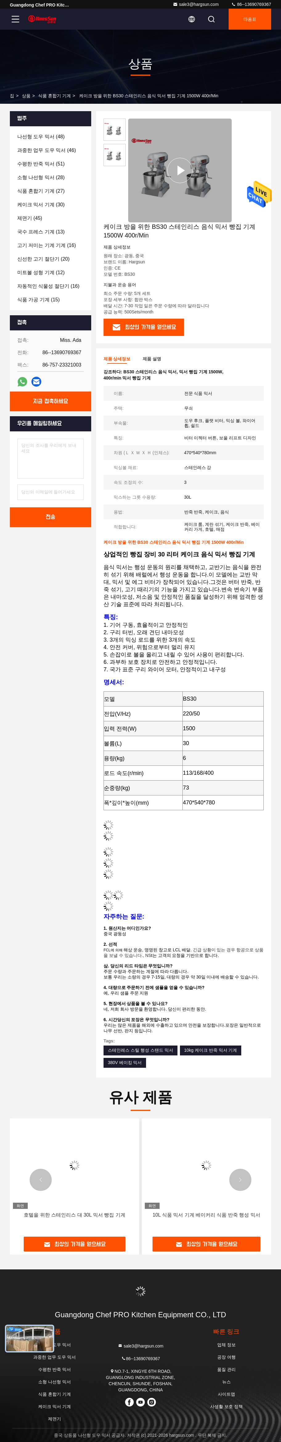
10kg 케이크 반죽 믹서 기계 (210, 1050)
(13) (41, 231)
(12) (41, 272)
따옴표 (249, 19)
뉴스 (226, 1381)
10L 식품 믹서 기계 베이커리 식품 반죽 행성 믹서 (206, 1215)
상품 (26, 95)
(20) (43, 259)
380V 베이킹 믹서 (125, 1062)
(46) (46, 150)
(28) (41, 177)
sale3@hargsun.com (196, 4)
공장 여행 (226, 1357)
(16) (46, 245)
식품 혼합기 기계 (54, 95)
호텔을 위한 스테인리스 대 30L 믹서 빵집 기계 (74, 1215)
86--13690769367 (251, 4)
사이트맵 (226, 1394)
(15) (38, 299)
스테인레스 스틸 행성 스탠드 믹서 (140, 1050)
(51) (41, 163)
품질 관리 (226, 1369)
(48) (41, 136)
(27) (41, 191)
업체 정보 (226, 1344)
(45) (29, 218)
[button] (41, 1180)
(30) (41, 204)
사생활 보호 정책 (226, 1406)
